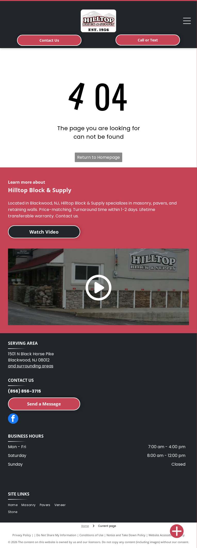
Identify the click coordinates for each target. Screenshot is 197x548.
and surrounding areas (30, 366)
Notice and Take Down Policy (125, 535)
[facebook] (13, 419)
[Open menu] (187, 21)
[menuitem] (14, 505)
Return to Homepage (98, 157)
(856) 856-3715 (24, 391)
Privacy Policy (21, 535)
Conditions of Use (91, 535)
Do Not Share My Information (56, 535)
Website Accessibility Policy (167, 535)
